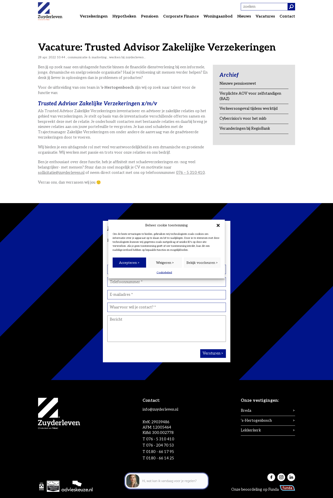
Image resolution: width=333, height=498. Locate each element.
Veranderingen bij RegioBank (244, 128)
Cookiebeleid (164, 272)
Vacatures (265, 16)
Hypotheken (124, 16)
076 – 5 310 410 (190, 173)
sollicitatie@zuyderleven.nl (61, 173)
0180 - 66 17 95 (160, 452)
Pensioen (150, 16)
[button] (218, 225)
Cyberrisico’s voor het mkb (242, 118)
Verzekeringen (94, 16)
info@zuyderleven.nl (160, 409)
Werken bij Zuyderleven (126, 57)
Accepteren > (129, 263)
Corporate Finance (181, 16)
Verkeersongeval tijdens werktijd (248, 108)
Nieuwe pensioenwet (237, 83)
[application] (166, 478)
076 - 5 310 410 (160, 439)
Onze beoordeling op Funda (263, 489)
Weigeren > (165, 263)
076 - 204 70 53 (160, 445)
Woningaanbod (218, 16)
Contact (287, 16)
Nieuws (244, 16)
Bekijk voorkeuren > (202, 263)
